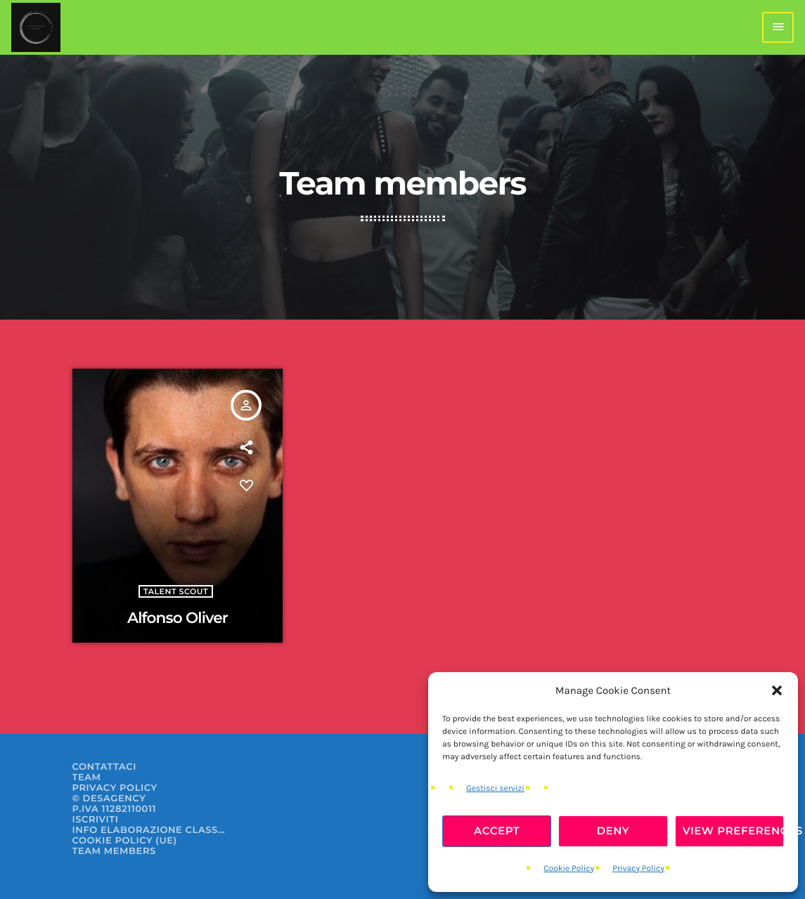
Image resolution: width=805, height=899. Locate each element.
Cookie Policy (568, 869)
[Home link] (35, 27)
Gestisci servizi (495, 789)
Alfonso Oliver (177, 618)
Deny (613, 830)
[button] (777, 690)
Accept (497, 830)
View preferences (733, 830)
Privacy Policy (638, 869)
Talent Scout (175, 591)
